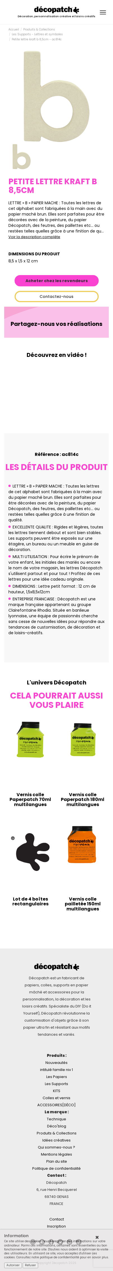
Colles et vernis (56, 1098)
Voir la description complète (34, 237)
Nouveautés (56, 1062)
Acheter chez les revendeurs (57, 281)
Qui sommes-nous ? (56, 1147)
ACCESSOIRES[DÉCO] (56, 1105)
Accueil (13, 29)
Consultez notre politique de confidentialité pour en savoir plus (62, 1257)
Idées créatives (56, 1140)
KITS (56, 1091)
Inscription (56, 1226)
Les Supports (56, 1083)
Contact (56, 1219)
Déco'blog (56, 1126)
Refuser (30, 1265)
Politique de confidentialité (56, 1168)
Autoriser (13, 1265)
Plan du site (56, 1161)
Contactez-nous (56, 296)
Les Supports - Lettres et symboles (37, 34)
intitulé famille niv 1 (56, 1069)
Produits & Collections (39, 29)
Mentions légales (56, 1154)
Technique (56, 1119)
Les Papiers (56, 1076)
